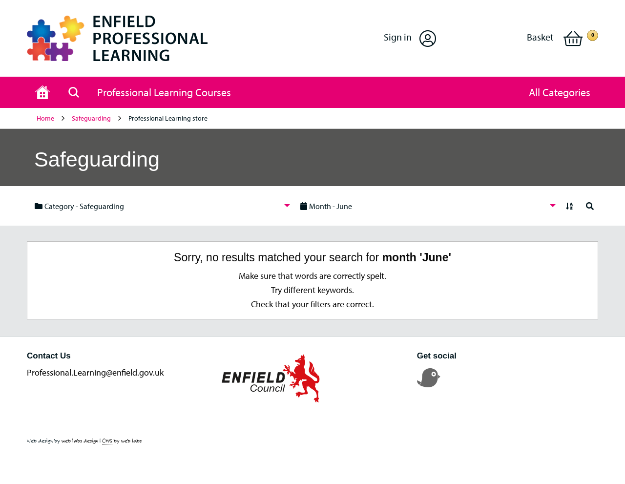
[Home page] (42, 92)
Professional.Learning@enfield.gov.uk (95, 372)
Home (45, 118)
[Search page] (73, 92)
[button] (410, 38)
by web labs (122, 441)
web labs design (80, 440)
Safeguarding (91, 118)
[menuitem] (159, 206)
